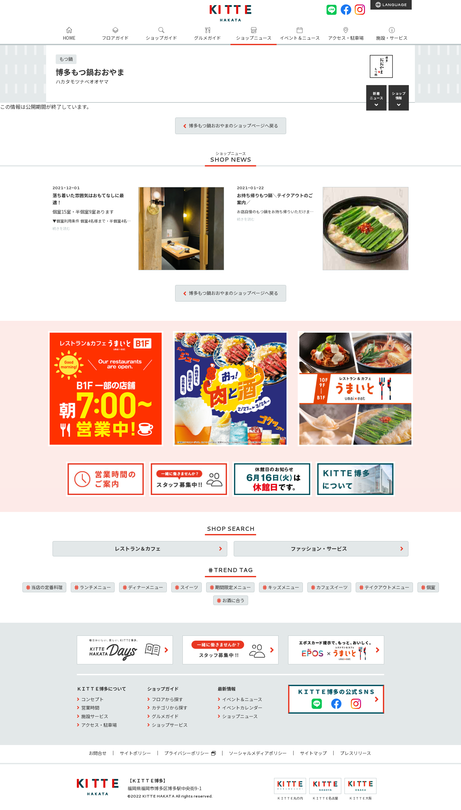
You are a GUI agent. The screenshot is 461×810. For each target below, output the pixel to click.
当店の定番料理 (47, 587)
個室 (430, 587)
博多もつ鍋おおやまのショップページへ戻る (233, 125)
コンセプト (92, 699)
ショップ (398, 96)
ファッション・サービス (319, 548)
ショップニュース (253, 38)
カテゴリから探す (170, 707)
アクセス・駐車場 (346, 38)
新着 (376, 96)
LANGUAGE (394, 4)
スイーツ (189, 587)
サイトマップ (313, 753)
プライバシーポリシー (190, 753)
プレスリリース (355, 753)
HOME (69, 38)
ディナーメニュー (145, 587)
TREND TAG (233, 570)
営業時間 (90, 707)
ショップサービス (170, 725)
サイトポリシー (135, 753)
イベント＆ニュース (300, 38)
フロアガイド (115, 38)
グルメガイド (207, 38)
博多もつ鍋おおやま (90, 71)
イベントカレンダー (242, 707)
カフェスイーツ (332, 587)
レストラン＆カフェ (138, 548)
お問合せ (98, 753)
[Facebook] (346, 9)
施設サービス (94, 716)
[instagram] (360, 9)
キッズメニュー (283, 587)
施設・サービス (392, 38)
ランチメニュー (95, 587)
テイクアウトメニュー (387, 587)
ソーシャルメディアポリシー (258, 753)
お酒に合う (233, 600)
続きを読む (61, 228)
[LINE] (332, 9)
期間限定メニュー (233, 587)
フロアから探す (167, 699)
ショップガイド (161, 38)
